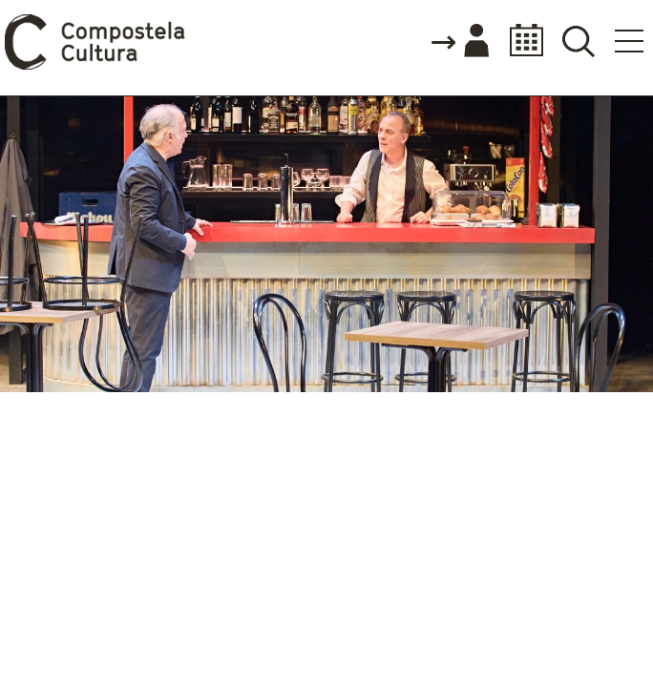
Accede (459, 42)
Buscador (578, 40)
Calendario (520, 40)
